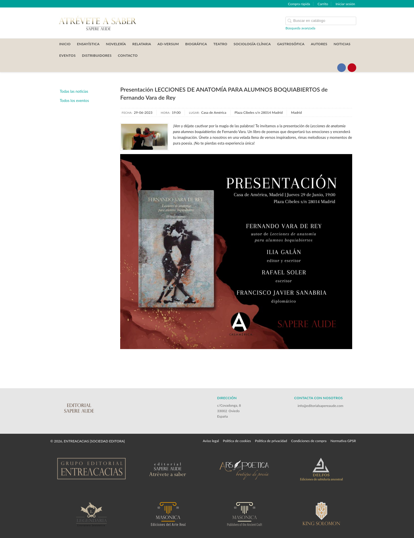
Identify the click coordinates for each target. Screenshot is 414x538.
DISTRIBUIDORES (97, 55)
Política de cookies (237, 441)
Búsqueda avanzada (300, 28)
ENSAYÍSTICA (88, 44)
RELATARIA (141, 44)
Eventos (67, 55)
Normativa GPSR (343, 441)
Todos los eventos (74, 100)
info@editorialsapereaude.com (320, 406)
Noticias (342, 44)
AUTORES (319, 44)
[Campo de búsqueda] (320, 21)
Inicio (65, 44)
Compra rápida (299, 4)
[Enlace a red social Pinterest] (352, 67)
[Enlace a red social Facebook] (341, 67)
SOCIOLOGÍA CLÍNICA (252, 44)
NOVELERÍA (116, 44)
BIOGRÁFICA (196, 44)
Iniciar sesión (345, 4)
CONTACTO (128, 55)
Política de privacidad (271, 441)
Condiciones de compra (308, 441)
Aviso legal (211, 441)
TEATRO (220, 44)
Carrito (323, 4)
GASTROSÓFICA (290, 44)
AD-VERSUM (168, 44)
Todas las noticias (74, 91)
